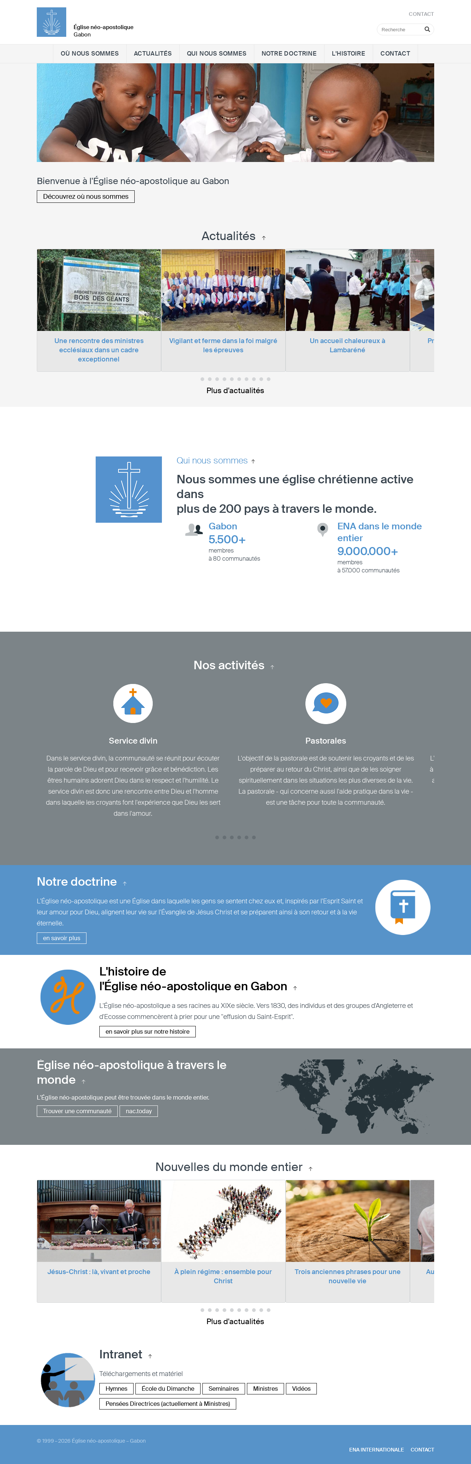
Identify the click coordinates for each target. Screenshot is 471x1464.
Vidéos (301, 1389)
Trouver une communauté (77, 1111)
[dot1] (210, 379)
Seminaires (224, 1389)
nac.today (139, 1111)
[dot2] (217, 379)
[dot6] (246, 379)
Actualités (153, 53)
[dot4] (232, 379)
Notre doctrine (289, 53)
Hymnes (116, 1389)
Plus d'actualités (235, 390)
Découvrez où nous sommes (85, 196)
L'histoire (348, 53)
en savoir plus (61, 938)
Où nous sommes (89, 53)
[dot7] (254, 379)
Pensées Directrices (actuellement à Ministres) (168, 1404)
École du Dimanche (168, 1389)
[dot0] (202, 379)
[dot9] (268, 379)
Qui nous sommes (217, 53)
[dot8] (261, 379)
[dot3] (224, 379)
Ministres (265, 1389)
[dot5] (239, 379)
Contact (395, 53)
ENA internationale (376, 1449)
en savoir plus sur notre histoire (148, 1032)
